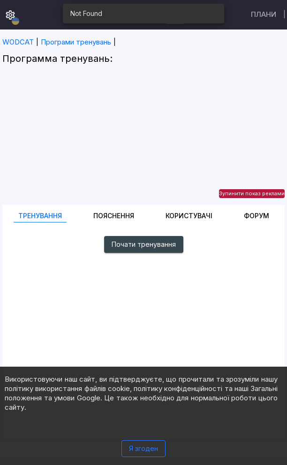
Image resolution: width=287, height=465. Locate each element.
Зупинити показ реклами (252, 193)
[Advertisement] (143, 139)
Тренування (40, 216)
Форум (256, 216)
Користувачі (189, 216)
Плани (263, 14)
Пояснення (113, 216)
